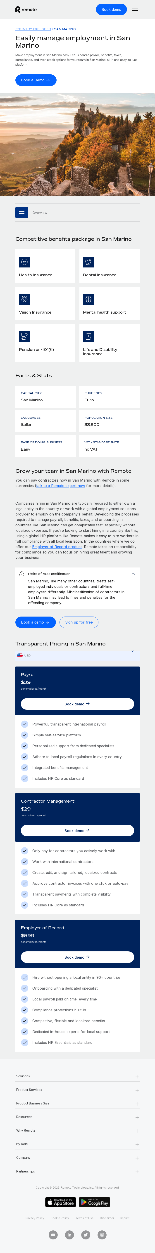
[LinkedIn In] (69, 1234)
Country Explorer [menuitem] (33, 29)
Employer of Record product (57, 546)
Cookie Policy (59, 1218)
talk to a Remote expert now (60, 485)
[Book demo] (111, 9)
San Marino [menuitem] (65, 29)
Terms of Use (84, 1218)
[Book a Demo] (36, 80)
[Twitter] (85, 1234)
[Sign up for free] (79, 622)
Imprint (124, 1218)
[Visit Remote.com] (44, 9)
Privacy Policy (35, 1218)
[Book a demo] (35, 622)
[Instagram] (102, 1234)
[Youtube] (53, 1234)
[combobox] (77, 656)
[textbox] (77, 656)
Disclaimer (107, 1218)
